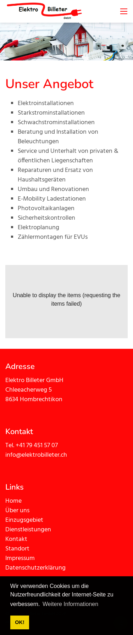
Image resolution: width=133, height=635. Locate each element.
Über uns (17, 511)
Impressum (20, 558)
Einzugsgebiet (24, 520)
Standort (18, 549)
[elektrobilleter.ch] (44, 11)
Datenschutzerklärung (35, 568)
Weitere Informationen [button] (70, 604)
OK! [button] (19, 622)
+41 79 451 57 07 (37, 445)
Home (13, 501)
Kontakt (16, 539)
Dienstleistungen (28, 530)
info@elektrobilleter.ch (36, 455)
